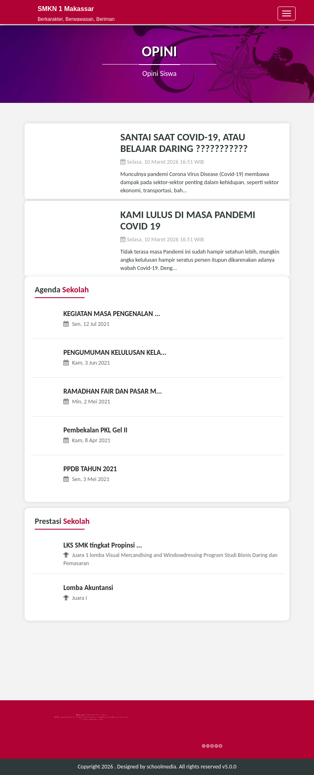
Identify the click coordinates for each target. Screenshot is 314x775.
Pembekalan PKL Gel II (95, 430)
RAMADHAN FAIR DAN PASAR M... (112, 391)
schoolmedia (161, 766)
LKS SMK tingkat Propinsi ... (102, 545)
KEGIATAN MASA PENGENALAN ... (111, 314)
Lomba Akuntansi (88, 587)
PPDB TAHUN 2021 (90, 469)
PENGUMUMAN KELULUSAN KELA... (114, 352)
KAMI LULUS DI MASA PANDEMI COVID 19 (187, 220)
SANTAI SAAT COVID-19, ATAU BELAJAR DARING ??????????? (183, 143)
